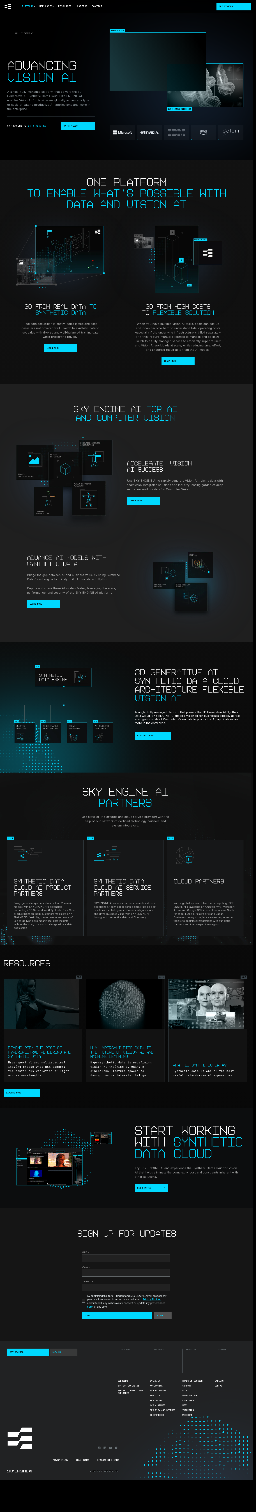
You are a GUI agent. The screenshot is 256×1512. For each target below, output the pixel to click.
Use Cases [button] (46, 6)
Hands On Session (192, 1380)
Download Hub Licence (108, 1460)
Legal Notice (82, 1460)
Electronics (157, 1415)
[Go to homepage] (7, 6)
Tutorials (188, 1410)
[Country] (126, 1287)
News (184, 1405)
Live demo (188, 1400)
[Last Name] (126, 1258)
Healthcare (156, 1400)
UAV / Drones (157, 1405)
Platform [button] (28, 6)
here (90, 1306)
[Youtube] (110, 1447)
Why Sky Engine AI (128, 1385)
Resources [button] (65, 6)
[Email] (126, 1273)
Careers (82, 6)
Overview (123, 1380)
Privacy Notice (152, 1299)
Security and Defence (162, 1410)
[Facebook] (116, 1447)
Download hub (189, 1395)
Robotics (155, 1395)
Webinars (187, 1415)
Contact (97, 6)
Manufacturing (158, 1390)
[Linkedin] (105, 1447)
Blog (184, 1390)
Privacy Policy (60, 1460)
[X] (99, 1447)
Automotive (156, 1385)
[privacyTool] (83, 1301)
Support (186, 1385)
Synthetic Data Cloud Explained (130, 1391)
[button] (117, 1315)
